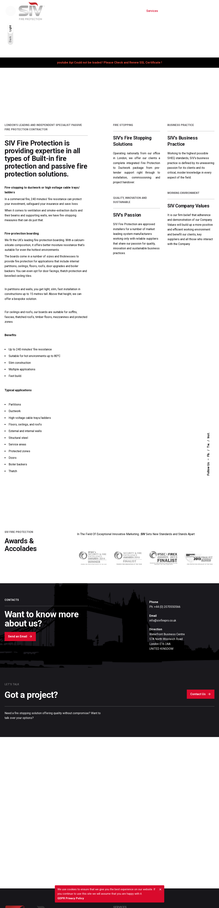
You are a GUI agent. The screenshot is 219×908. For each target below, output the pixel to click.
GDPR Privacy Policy (70, 898)
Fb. (208, 455)
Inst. (208, 435)
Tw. (208, 445)
